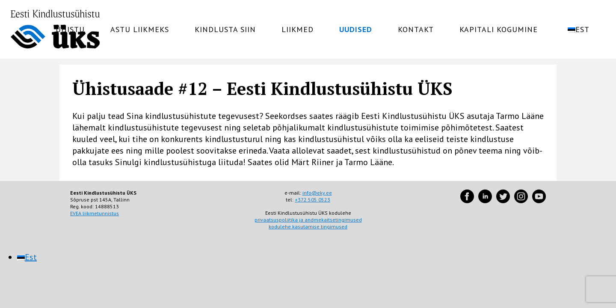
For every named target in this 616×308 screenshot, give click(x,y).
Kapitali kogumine (498, 29)
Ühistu (70, 29)
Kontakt (416, 29)
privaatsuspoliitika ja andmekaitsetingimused (308, 219)
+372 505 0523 (312, 199)
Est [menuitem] (31, 257)
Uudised (355, 29)
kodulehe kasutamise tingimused (308, 226)
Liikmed (297, 29)
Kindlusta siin (225, 29)
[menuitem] (584, 29)
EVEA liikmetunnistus (94, 213)
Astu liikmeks (139, 29)
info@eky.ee (317, 193)
